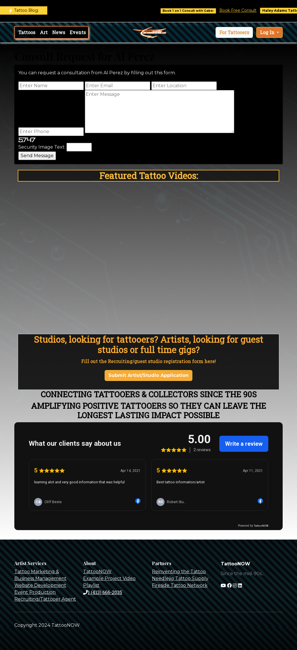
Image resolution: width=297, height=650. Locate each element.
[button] (234, 32)
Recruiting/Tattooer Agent (45, 599)
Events (78, 32)
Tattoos (26, 32)
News (58, 32)
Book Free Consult (244, 10)
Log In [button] (267, 32)
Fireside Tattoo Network (180, 585)
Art (44, 32)
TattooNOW (97, 571)
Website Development (40, 585)
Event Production (35, 592)
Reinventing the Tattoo (179, 571)
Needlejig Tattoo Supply (180, 578)
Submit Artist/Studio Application (148, 375)
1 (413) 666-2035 (102, 592)
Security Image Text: (41, 147)
